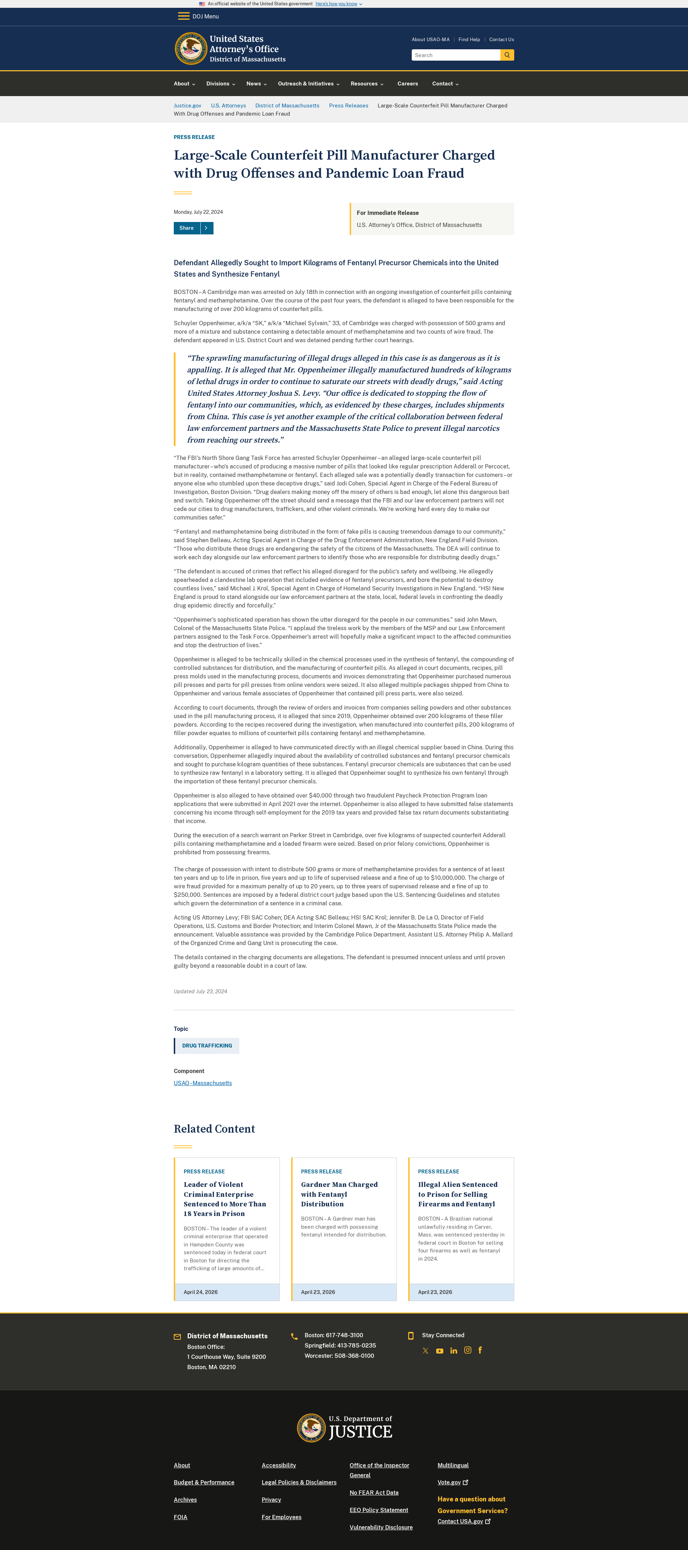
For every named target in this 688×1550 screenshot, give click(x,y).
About (182, 1465)
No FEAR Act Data (374, 1492)
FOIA (181, 1517)
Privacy (271, 1499)
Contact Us (501, 39)
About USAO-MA (431, 39)
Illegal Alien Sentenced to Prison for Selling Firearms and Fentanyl (458, 1194)
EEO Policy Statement (379, 1510)
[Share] (193, 228)
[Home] (231, 61)
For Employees (281, 1517)
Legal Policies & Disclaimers (299, 1482)
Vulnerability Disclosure (381, 1527)
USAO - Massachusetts (203, 1083)
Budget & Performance (204, 1482)
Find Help (470, 39)
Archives (185, 1499)
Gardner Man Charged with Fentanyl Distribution (339, 1194)
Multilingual (453, 1465)
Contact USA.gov (465, 1521)
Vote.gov (454, 1482)
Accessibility (279, 1465)
